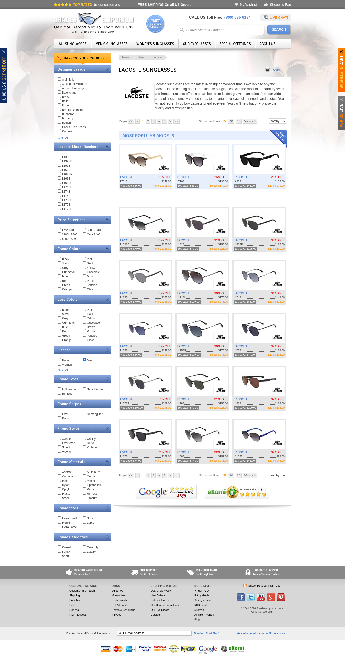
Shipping (74, 595)
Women (67, 364)
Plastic (66, 493)
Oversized (68, 443)
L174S (66, 191)
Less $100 (68, 230)
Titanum (92, 498)
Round (66, 418)
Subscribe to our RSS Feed (264, 585)
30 (231, 121)
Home (125, 57)
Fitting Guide (201, 595)
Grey (65, 268)
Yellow (91, 268)
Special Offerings (235, 44)
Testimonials (119, 600)
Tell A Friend (119, 605)
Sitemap (199, 609)
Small (90, 518)
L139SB (67, 161)
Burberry (67, 118)
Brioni (65, 105)
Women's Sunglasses (155, 44)
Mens (141, 57)
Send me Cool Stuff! (206, 633)
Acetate (67, 472)
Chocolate (93, 272)
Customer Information (82, 590)
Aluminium (93, 472)
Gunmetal (68, 272)
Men (89, 360)
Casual (66, 547)
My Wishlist (248, 4)
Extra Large (69, 527)
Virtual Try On (202, 590)
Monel (91, 480)
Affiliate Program (204, 614)
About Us (267, 44)
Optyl (65, 489)
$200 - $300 (69, 239)
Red (64, 280)
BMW (65, 97)
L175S (66, 196)
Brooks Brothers (72, 110)
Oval (65, 414)
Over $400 (93, 234)
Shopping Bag (280, 4)
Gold (90, 263)
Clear (90, 289)
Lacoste (157, 57)
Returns (74, 609)
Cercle (91, 476)
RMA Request (77, 614)
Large (90, 522)
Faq (71, 605)
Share (277, 69)
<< (131, 121)
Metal (65, 480)
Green (66, 285)
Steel (65, 498)
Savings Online (203, 600)
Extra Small (69, 518)
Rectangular (95, 414)
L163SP (67, 183)
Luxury (91, 551)
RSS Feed (200, 605)
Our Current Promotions (165, 605)
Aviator (66, 439)
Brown (91, 276)
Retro (90, 443)
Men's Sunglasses (111, 44)
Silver (65, 263)
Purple (91, 280)
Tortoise (92, 285)
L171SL (67, 187)
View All (250, 121)
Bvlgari (66, 122)
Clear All (63, 138)
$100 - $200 (69, 234)
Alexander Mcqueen (75, 84)
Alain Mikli (68, 79)
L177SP (67, 209)
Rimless (67, 393)
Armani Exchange (73, 88)
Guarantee (118, 595)
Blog (197, 619)
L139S (66, 157)
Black (65, 259)
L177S (66, 204)
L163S (66, 178)
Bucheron (68, 114)
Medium (67, 522)
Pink (89, 259)
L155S (66, 165)
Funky (66, 551)
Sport (65, 556)
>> (176, 121)
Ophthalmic (94, 485)
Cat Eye (92, 439)
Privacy (116, 614)
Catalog (155, 614)
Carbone (67, 476)
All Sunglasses (72, 44)
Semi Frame (95, 389)
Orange (67, 289)
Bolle (65, 101)
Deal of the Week (161, 590)
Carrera (67, 131)
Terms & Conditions (123, 609)
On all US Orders (164, 4)
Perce (90, 489)
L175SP (67, 200)
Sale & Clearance (161, 600)
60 (239, 121)
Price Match (76, 600)
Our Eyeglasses (197, 44)
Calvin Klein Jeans (74, 127)
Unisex (66, 360)
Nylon (65, 485)
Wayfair (67, 451)
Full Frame (69, 389)
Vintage (92, 447)
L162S (66, 170)
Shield (66, 447)
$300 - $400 (94, 230)
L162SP (67, 174)
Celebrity (92, 547)
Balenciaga (69, 92)
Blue (65, 276)
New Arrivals (158, 595)
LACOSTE (127, 177)
